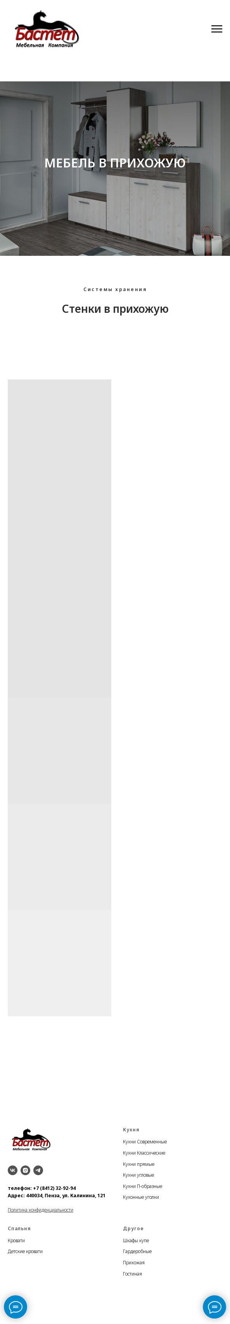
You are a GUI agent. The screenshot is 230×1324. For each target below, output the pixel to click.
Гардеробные (137, 1251)
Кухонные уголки (141, 1197)
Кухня (131, 1129)
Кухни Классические (144, 1153)
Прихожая (134, 1262)
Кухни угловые (138, 1175)
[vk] (12, 1170)
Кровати (16, 1240)
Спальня (19, 1228)
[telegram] (38, 1170)
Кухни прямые (138, 1164)
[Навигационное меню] (216, 29)
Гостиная (132, 1274)
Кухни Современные (145, 1141)
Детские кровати (25, 1251)
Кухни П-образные (142, 1186)
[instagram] (25, 1170)
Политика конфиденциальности (40, 1210)
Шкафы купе (136, 1240)
